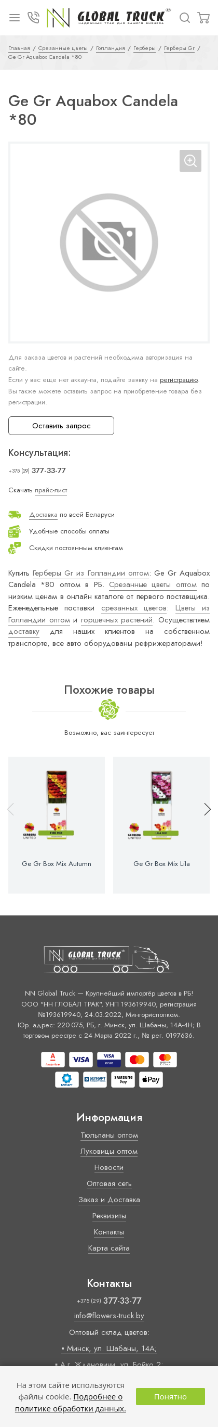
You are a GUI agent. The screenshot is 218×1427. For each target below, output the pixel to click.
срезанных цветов (134, 608)
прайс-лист (51, 490)
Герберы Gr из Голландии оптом (91, 573)
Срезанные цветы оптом (153, 584)
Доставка (43, 514)
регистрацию (179, 380)
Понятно (170, 1396)
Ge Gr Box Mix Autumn (56, 864)
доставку (23, 631)
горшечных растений (117, 620)
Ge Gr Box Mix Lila (161, 864)
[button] (203, 825)
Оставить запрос (61, 425)
